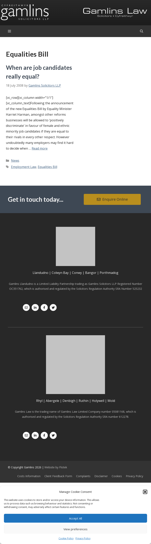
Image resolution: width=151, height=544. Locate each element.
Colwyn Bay (60, 273)
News (15, 160)
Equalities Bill (47, 167)
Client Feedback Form (58, 476)
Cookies (117, 476)
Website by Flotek (55, 467)
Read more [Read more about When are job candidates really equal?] (40, 148)
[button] (145, 492)
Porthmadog (109, 273)
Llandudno (40, 273)
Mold (111, 401)
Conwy (77, 273)
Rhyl (39, 401)
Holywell (98, 401)
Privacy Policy (83, 538)
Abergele (52, 401)
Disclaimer (101, 476)
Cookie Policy (66, 538)
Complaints (83, 476)
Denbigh (69, 401)
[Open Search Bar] (141, 31)
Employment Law (23, 167)
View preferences (75, 529)
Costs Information (29, 476)
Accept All (75, 518)
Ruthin (83, 401)
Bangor (90, 273)
